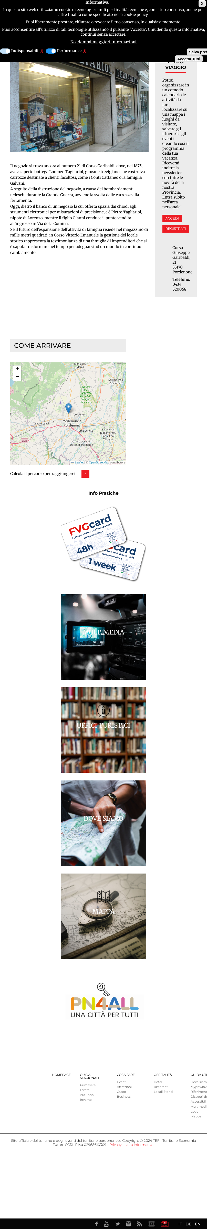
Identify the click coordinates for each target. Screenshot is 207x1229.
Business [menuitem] (123, 1097)
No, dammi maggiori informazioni (103, 41)
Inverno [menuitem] (86, 1100)
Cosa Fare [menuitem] (126, 1075)
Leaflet (77, 462)
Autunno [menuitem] (87, 1095)
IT (180, 1224)
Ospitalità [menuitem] (163, 1075)
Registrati (175, 229)
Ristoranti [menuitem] (161, 1087)
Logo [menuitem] (194, 1112)
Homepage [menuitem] (61, 1075)
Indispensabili (24, 50)
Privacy (115, 1145)
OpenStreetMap (99, 462)
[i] (41, 50)
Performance (69, 50)
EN (198, 1224)
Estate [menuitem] (84, 1090)
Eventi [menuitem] (122, 1082)
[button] (68, 408)
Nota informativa (139, 1145)
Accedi (172, 218)
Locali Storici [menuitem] (163, 1092)
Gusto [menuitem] (121, 1092)
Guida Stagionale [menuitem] (90, 1076)
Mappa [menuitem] (196, 1116)
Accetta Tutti (188, 59)
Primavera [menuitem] (88, 1085)
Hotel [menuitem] (158, 1082)
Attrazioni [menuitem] (124, 1087)
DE (188, 1224)
